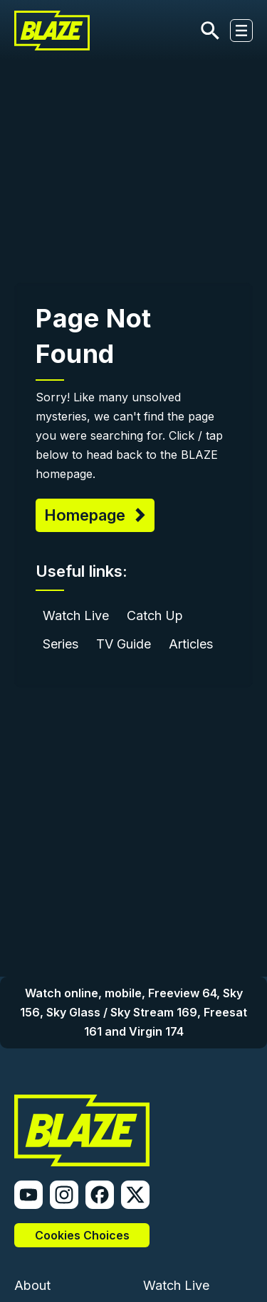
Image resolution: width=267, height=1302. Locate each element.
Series (60, 643)
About (32, 1285)
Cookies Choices (82, 1235)
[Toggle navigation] (241, 30)
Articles (191, 643)
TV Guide (123, 643)
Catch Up (155, 615)
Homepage (87, 515)
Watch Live (76, 615)
